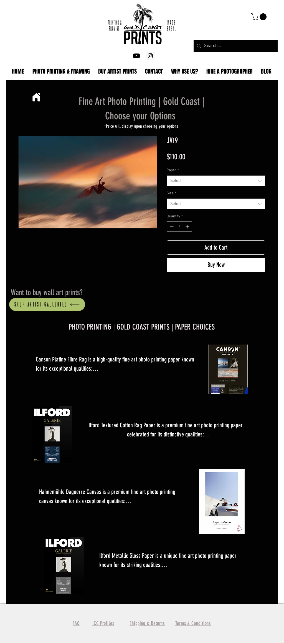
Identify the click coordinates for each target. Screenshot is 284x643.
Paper (173, 170)
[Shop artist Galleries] (47, 304)
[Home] (36, 97)
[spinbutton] (179, 226)
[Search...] (235, 46)
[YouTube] (136, 56)
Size (171, 193)
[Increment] (187, 226)
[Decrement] (171, 226)
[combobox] (216, 180)
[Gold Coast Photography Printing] (150, 56)
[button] (259, 16)
